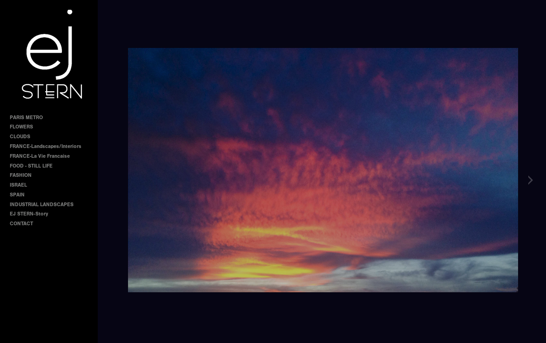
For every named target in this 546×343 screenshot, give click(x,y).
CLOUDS (20, 137)
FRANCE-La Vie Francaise (40, 156)
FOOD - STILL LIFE (31, 166)
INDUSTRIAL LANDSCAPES (42, 205)
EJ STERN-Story (29, 214)
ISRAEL (18, 185)
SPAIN (17, 195)
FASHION (21, 175)
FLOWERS (21, 127)
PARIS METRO (26, 117)
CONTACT (21, 224)
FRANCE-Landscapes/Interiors (45, 146)
